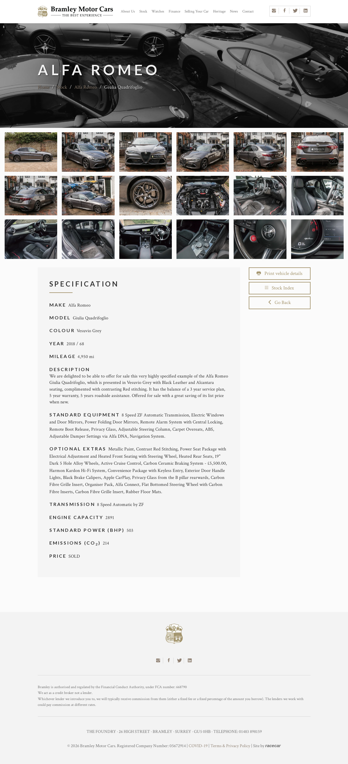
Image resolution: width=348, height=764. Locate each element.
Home (43, 87)
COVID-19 (198, 746)
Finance (174, 11)
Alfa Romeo (85, 87)
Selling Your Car (197, 11)
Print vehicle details (279, 273)
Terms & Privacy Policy (230, 746)
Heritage (219, 11)
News (234, 11)
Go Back (279, 302)
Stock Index (279, 288)
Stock (143, 11)
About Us (128, 11)
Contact (248, 11)
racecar (273, 745)
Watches (158, 11)
